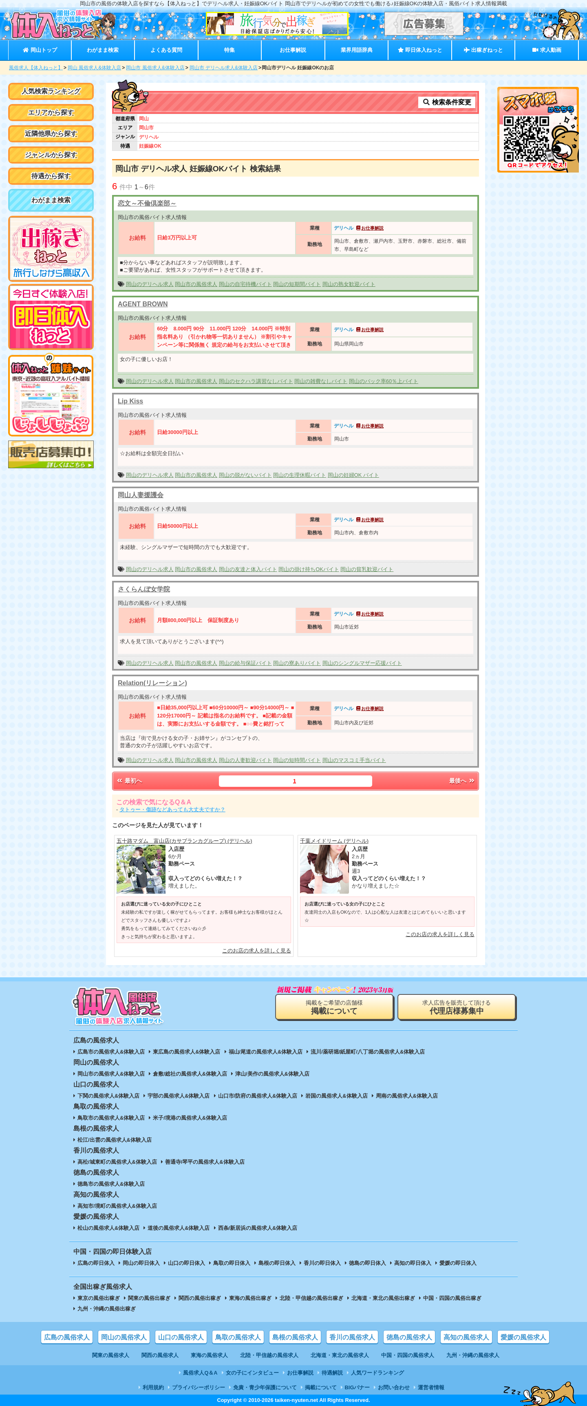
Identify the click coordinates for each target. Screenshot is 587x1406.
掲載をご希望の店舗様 (334, 1007)
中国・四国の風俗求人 (407, 1355)
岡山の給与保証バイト (245, 663)
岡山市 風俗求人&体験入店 (155, 68)
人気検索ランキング (51, 91)
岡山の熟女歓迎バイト (348, 284)
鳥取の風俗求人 (238, 1337)
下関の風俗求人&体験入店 (108, 1096)
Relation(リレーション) (152, 683)
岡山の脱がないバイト (245, 475)
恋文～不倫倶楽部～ (147, 203)
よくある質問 (166, 50)
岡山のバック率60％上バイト (383, 381)
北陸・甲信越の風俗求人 (269, 1355)
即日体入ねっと (420, 50)
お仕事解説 (293, 50)
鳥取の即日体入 (231, 1263)
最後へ (462, 780)
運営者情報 (431, 1387)
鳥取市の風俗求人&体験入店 (111, 1118)
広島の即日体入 (96, 1263)
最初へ (129, 780)
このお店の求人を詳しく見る (256, 951)
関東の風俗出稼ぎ (149, 1298)
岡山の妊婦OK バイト (353, 475)
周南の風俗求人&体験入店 (407, 1096)
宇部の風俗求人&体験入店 (179, 1096)
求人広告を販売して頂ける (456, 1007)
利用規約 (153, 1387)
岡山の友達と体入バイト (248, 569)
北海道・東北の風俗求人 (340, 1355)
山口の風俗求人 (181, 1337)
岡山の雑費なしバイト (320, 381)
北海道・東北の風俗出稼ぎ (383, 1298)
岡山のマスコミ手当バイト (354, 760)
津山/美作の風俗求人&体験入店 (272, 1074)
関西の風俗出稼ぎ (200, 1298)
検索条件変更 (446, 102)
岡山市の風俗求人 (196, 284)
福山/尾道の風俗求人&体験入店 (266, 1052)
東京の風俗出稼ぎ (98, 1298)
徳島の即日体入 (367, 1263)
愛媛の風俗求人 (523, 1337)
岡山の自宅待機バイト (245, 284)
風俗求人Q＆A (200, 1373)
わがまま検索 (103, 50)
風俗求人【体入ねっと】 (36, 68)
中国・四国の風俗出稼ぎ (452, 1298)
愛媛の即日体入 (458, 1263)
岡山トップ (39, 50)
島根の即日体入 (277, 1263)
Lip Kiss (130, 401)
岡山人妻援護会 (140, 495)
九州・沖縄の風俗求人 (472, 1355)
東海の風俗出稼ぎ (250, 1298)
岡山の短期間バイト (297, 284)
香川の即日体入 (322, 1263)
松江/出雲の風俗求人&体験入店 (114, 1140)
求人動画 (546, 50)
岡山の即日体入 (141, 1263)
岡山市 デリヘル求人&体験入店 (224, 68)
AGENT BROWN (143, 304)
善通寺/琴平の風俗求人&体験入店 (205, 1162)
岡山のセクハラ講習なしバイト (256, 381)
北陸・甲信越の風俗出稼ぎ (311, 1298)
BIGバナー (357, 1387)
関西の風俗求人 (160, 1355)
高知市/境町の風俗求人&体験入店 (117, 1206)
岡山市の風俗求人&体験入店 (111, 1074)
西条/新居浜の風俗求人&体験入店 (258, 1228)
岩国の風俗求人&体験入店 (336, 1096)
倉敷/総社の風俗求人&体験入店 (190, 1074)
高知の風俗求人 (466, 1337)
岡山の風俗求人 (124, 1337)
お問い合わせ (394, 1387)
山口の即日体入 (186, 1263)
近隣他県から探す (51, 133)
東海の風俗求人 (209, 1355)
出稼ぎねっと (483, 50)
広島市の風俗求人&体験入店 (111, 1052)
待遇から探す (51, 176)
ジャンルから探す (51, 154)
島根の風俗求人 (295, 1337)
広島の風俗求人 (67, 1337)
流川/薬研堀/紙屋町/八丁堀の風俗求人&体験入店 (368, 1052)
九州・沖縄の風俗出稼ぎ (106, 1309)
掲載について (321, 1387)
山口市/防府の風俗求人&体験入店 (258, 1096)
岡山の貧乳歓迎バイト (366, 569)
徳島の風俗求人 (409, 1337)
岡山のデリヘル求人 (150, 284)
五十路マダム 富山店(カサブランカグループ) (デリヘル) (184, 841)
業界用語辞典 (357, 50)
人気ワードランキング (377, 1373)
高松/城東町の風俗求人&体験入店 (117, 1162)
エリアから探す (51, 112)
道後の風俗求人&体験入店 (179, 1228)
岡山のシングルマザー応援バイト (362, 663)
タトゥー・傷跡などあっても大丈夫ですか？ (172, 809)
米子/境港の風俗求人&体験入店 (190, 1118)
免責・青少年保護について (265, 1387)
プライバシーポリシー (198, 1387)
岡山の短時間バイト (297, 760)
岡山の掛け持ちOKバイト (308, 569)
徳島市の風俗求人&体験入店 (111, 1184)
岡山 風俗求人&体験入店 (94, 68)
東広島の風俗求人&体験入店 (186, 1052)
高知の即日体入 (412, 1263)
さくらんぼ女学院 (144, 589)
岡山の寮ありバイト (297, 663)
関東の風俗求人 (110, 1355)
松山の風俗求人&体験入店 (108, 1228)
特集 (229, 50)
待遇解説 (332, 1373)
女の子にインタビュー (252, 1373)
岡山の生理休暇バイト (299, 475)
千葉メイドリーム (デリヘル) (334, 841)
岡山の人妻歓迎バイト (245, 760)
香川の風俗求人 (352, 1337)
